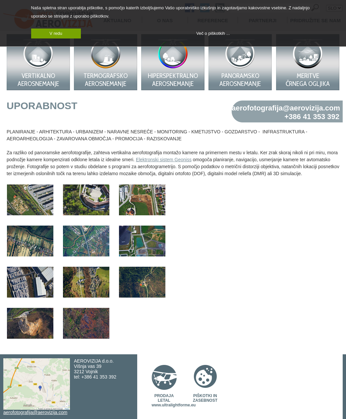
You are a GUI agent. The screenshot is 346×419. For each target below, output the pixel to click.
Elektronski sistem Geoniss (164, 159)
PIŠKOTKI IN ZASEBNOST (205, 398)
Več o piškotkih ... (213, 33)
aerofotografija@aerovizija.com (286, 108)
